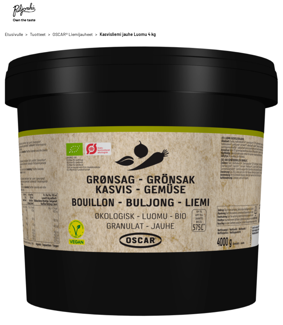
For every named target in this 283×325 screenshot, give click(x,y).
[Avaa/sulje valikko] (273, 12)
